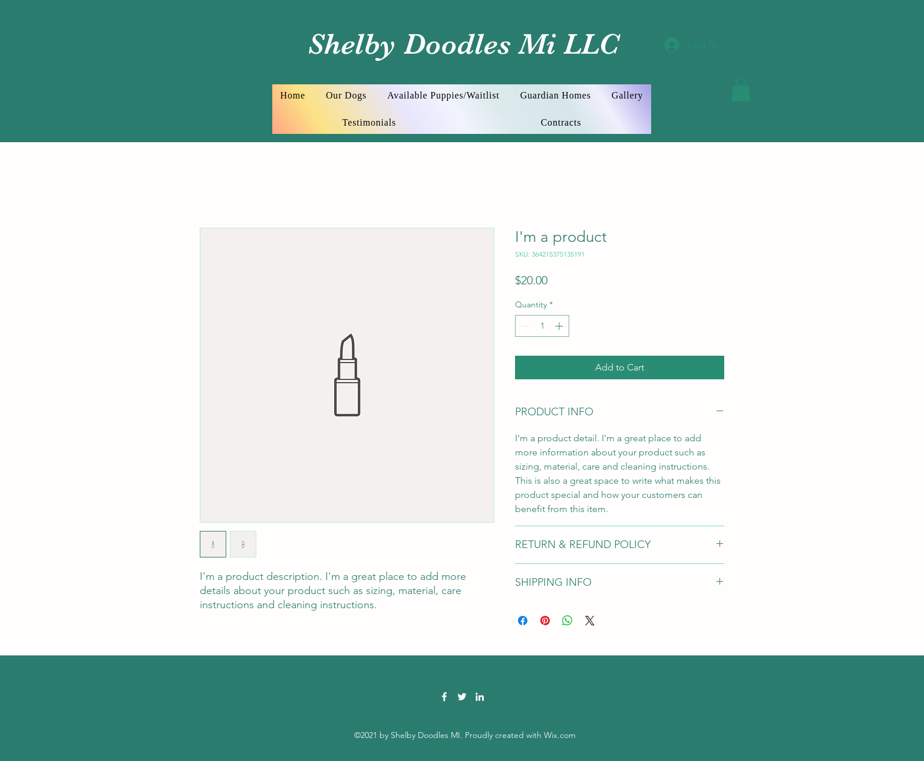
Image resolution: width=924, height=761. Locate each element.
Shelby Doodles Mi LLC (459, 44)
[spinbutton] (542, 326)
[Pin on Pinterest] (545, 621)
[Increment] (560, 326)
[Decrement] (524, 326)
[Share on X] (590, 621)
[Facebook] (444, 697)
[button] (741, 89)
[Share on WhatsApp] (567, 621)
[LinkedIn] (480, 697)
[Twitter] (462, 697)
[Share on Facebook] (523, 621)
